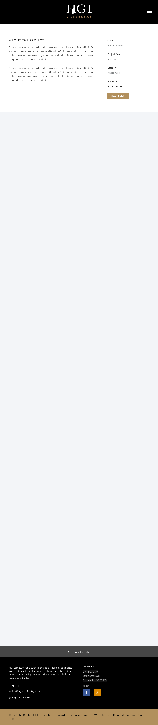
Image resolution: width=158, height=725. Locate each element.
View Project (118, 96)
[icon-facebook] (87, 692)
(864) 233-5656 (19, 697)
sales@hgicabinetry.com (25, 691)
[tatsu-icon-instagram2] (97, 692)
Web (117, 73)
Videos (110, 73)
